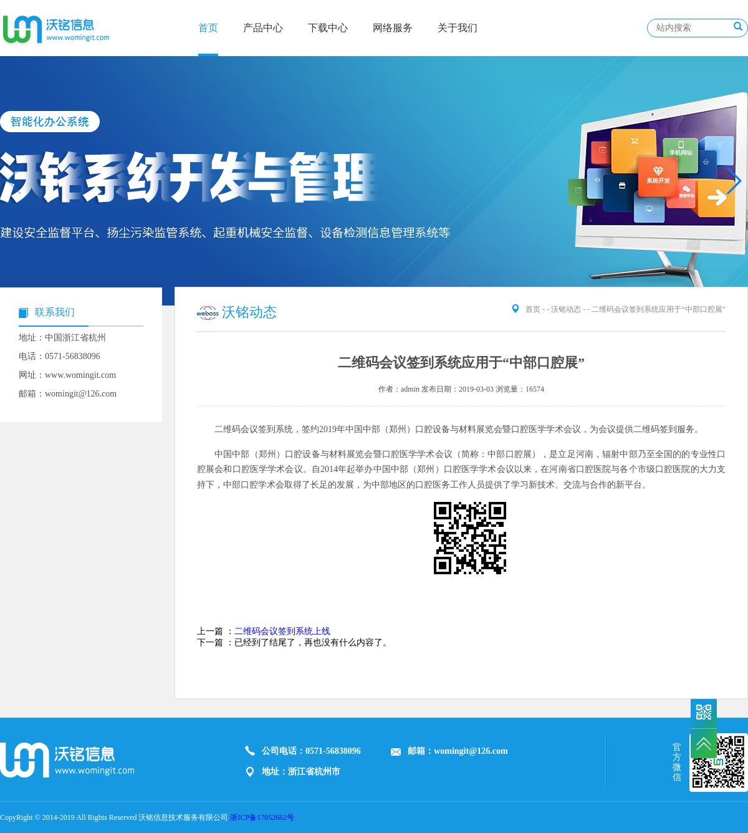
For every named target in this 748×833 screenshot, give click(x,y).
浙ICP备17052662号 (262, 817)
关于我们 (457, 27)
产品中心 (263, 27)
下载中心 (328, 27)
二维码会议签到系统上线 (282, 631)
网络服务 (393, 27)
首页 (208, 27)
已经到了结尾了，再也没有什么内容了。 (312, 642)
